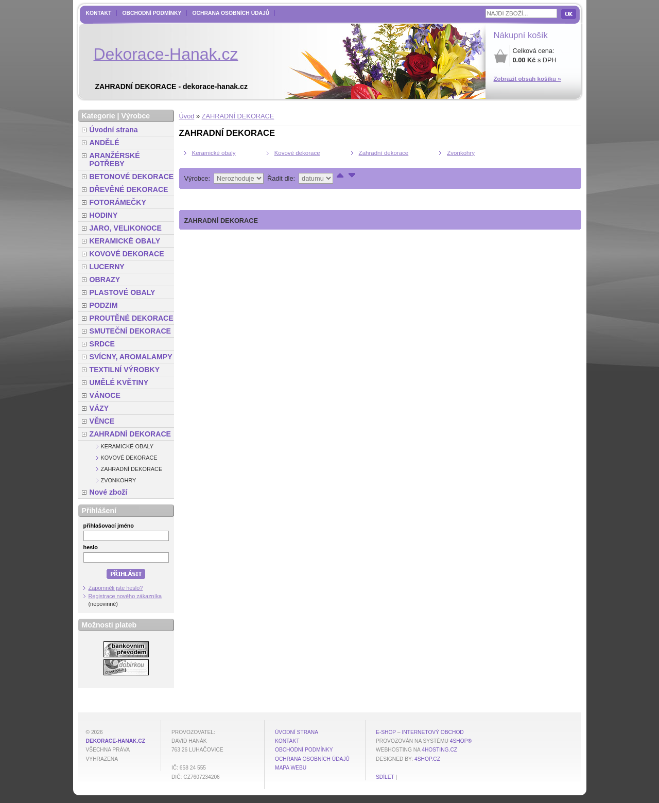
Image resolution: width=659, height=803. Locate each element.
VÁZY (99, 408)
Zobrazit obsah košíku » (527, 79)
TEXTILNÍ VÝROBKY (125, 369)
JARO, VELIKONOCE (126, 228)
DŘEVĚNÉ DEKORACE (129, 189)
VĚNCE (102, 421)
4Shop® (461, 741)
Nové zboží (109, 492)
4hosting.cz (439, 750)
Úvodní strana (114, 130)
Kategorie (98, 116)
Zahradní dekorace (384, 153)
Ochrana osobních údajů (230, 13)
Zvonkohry (461, 153)
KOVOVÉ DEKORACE (127, 254)
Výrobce (135, 116)
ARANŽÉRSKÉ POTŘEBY (115, 159)
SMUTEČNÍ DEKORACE (130, 331)
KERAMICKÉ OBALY (125, 241)
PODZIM (104, 305)
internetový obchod (432, 732)
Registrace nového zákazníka (125, 596)
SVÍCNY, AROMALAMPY (131, 357)
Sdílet (385, 777)
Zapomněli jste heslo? (116, 588)
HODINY (104, 215)
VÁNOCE (105, 395)
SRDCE (102, 344)
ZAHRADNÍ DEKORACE (238, 116)
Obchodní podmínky (151, 13)
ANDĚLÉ (104, 142)
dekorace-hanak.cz (115, 741)
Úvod (187, 116)
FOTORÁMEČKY (118, 202)
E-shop (386, 732)
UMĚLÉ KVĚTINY (119, 382)
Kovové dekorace (297, 153)
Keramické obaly (214, 153)
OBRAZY (105, 279)
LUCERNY (107, 267)
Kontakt (99, 13)
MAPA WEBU (290, 768)
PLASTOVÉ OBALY (122, 292)
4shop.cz (427, 759)
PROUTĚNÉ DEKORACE (132, 318)
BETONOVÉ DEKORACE (132, 176)
